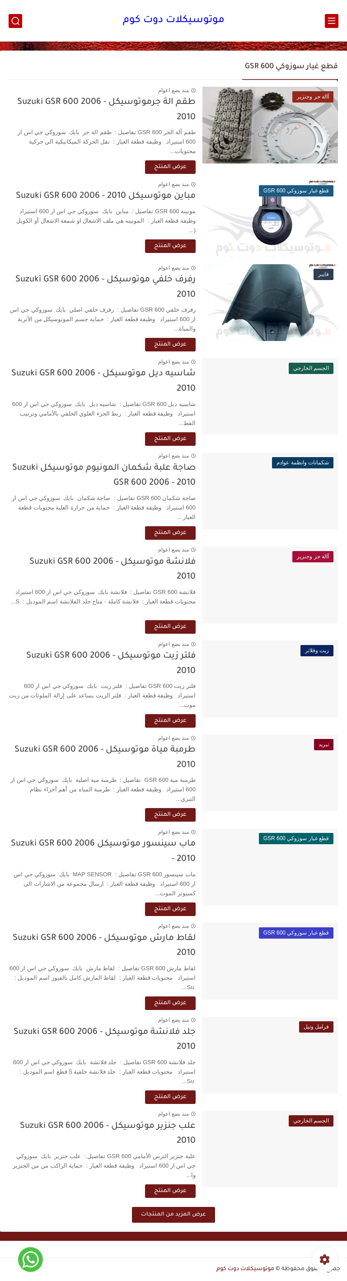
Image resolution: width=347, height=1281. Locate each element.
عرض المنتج (170, 167)
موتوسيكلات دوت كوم (174, 20)
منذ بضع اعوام (173, 90)
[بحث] (15, 21)
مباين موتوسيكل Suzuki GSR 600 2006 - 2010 (106, 196)
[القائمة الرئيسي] (331, 21)
